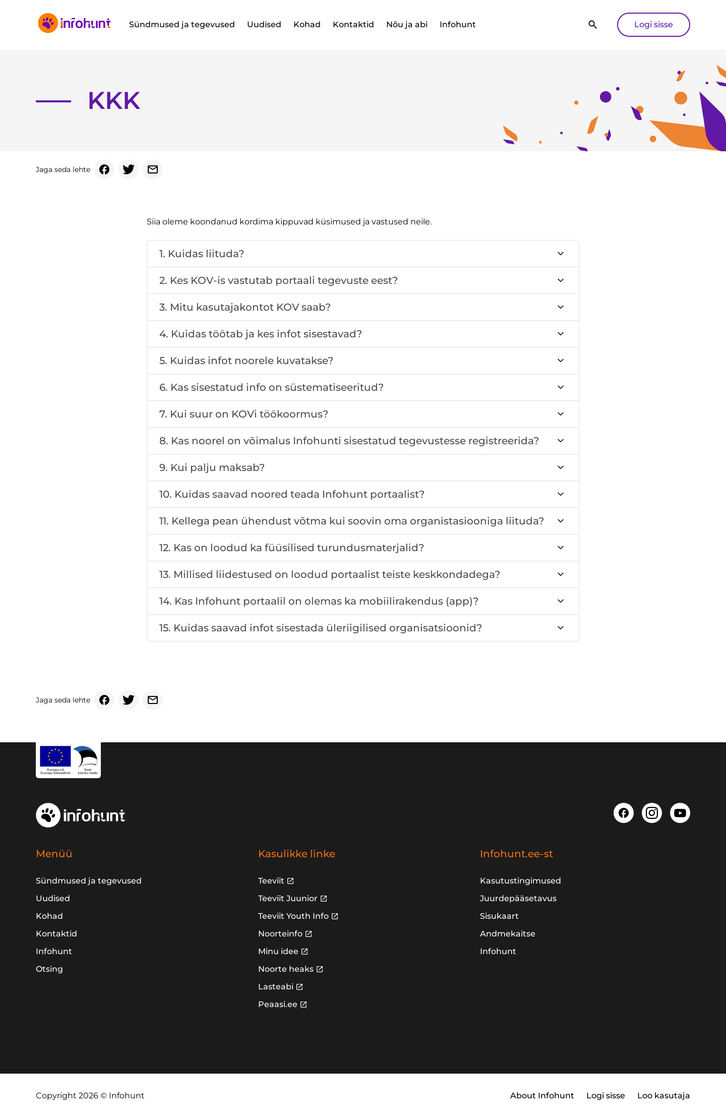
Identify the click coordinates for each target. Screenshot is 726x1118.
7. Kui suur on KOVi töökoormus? (243, 414)
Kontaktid (353, 24)
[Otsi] (593, 25)
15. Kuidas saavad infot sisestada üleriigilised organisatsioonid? (320, 628)
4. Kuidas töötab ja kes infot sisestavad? (260, 334)
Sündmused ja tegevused (182, 24)
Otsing (49, 969)
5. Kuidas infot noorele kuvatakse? (246, 361)
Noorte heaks (286, 969)
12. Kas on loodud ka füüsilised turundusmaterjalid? (291, 548)
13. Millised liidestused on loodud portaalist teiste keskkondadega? (329, 574)
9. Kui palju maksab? (212, 467)
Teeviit (271, 881)
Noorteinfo (280, 933)
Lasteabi (275, 986)
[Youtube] (680, 813)
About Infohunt (542, 1095)
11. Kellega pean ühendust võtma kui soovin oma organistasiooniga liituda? (351, 521)
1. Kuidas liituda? (201, 254)
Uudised (264, 24)
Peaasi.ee (277, 1004)
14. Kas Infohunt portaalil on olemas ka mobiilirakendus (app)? (318, 601)
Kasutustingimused (520, 881)
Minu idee (278, 951)
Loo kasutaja (663, 1095)
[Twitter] (128, 169)
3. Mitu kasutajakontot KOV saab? (245, 307)
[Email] (153, 169)
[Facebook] (104, 169)
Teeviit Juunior (288, 898)
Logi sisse (653, 24)
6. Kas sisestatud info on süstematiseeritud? (271, 387)
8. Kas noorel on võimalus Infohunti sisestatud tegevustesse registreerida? (349, 441)
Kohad (307, 24)
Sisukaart (499, 916)
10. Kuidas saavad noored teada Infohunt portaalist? (292, 494)
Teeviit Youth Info (293, 916)
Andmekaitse (507, 933)
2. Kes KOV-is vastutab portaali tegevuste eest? (278, 280)
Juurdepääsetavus (518, 898)
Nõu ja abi (407, 24)
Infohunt (458, 24)
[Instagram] (652, 813)
